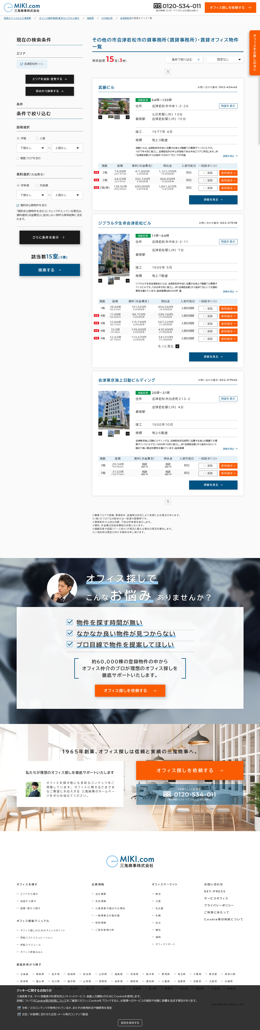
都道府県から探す (29, 964)
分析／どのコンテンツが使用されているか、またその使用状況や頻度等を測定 (67, 1008)
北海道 (24, 974)
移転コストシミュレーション (36, 937)
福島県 (119, 974)
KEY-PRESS (215, 891)
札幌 (158, 915)
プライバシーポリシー (219, 905)
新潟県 (24, 981)
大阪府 (213, 981)
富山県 (40, 981)
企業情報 (98, 884)
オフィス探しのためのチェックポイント (42, 930)
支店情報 (100, 901)
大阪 (158, 901)
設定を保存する (130, 1022)
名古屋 (160, 908)
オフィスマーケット (165, 884)
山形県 (103, 974)
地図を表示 (228, 106)
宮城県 (72, 974)
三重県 (166, 981)
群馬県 (166, 974)
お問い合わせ (213, 884)
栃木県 (150, 974)
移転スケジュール (30, 945)
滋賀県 (182, 981)
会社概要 (100, 894)
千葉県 (197, 974)
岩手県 (56, 974)
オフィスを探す (27, 884)
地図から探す (28, 901)
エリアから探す (29, 894)
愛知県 (150, 981)
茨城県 (134, 974)
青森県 (40, 974)
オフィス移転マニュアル (33, 921)
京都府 (197, 981)
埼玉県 (182, 974)
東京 (158, 894)
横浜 (158, 930)
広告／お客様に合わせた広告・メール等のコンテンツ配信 (55, 1014)
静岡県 (134, 981)
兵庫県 (229, 981)
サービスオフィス (216, 898)
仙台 (158, 922)
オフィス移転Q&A (31, 952)
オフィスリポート (165, 944)
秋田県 (87, 974)
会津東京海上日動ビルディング (126, 380)
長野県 (103, 981)
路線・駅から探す (30, 908)
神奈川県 (230, 974)
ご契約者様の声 (105, 930)
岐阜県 (119, 981)
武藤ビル (106, 87)
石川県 (56, 981)
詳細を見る (228, 156)
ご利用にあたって (216, 912)
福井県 (72, 981)
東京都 (213, 974)
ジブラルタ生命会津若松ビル (124, 223)
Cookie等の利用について (51, 1000)
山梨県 (87, 981)
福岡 (158, 937)
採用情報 (100, 922)
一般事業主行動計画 (107, 915)
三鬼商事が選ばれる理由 (110, 908)
